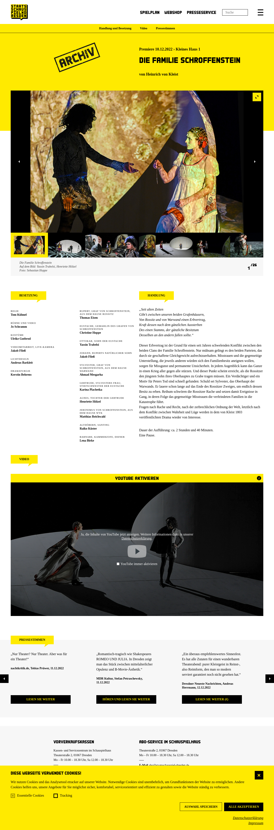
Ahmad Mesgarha (91, 374)
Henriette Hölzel (90, 401)
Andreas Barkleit (22, 362)
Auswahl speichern (200, 806)
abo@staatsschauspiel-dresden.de (169, 765)
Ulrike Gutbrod (21, 338)
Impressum (255, 823)
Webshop (173, 12)
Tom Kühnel (19, 314)
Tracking (66, 795)
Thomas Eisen (89, 317)
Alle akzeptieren (243, 806)
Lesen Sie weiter (41, 699)
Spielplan (149, 12)
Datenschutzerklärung (248, 818)
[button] (260, 12)
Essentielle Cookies (30, 795)
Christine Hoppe (90, 332)
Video (143, 28)
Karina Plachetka (91, 389)
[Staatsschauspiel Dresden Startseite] (19, 12)
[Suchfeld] (235, 12)
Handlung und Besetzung (115, 28)
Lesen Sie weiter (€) (212, 699)
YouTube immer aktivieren (137, 564)
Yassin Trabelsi (89, 344)
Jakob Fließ (18, 350)
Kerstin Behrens (21, 374)
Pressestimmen (165, 28)
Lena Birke (87, 440)
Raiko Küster (88, 428)
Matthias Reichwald (92, 416)
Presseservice (201, 12)
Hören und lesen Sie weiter (126, 699)
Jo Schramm (19, 326)
